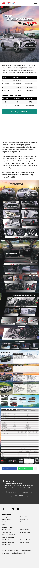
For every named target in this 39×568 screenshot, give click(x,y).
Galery (4, 524)
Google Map (19, 495)
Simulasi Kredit (25, 532)
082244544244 (11, 492)
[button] (9, 468)
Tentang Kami (6, 517)
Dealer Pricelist (6, 529)
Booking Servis (6, 532)
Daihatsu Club (6, 545)
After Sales (5, 522)
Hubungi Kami (24, 517)
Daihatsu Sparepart (8, 542)
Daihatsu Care (24, 542)
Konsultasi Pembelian (8, 534)
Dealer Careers (6, 519)
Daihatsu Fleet (6, 540)
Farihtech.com (17, 553)
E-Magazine (24, 519)
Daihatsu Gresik (16, 483)
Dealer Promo (24, 529)
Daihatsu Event (25, 540)
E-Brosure (23, 522)
